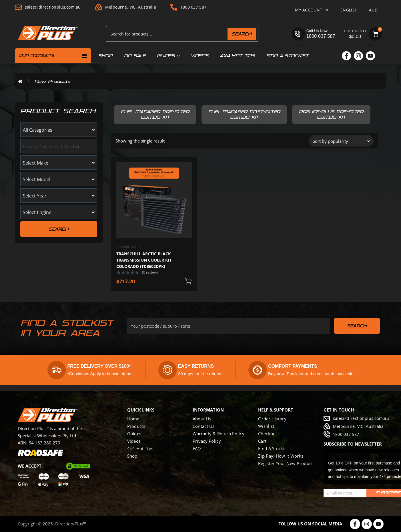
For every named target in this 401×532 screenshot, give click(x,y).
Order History (272, 419)
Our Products (53, 55)
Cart (262, 441)
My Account (312, 10)
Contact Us (204, 426)
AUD (373, 10)
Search (242, 34)
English (349, 10)
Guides (168, 55)
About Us (202, 419)
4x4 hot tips (237, 55)
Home (133, 419)
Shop (105, 55)
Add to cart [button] (188, 281)
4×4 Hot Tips (140, 448)
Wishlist (266, 426)
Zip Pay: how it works (280, 456)
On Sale (134, 55)
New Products (128, 247)
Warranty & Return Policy (218, 433)
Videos (199, 55)
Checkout (267, 433)
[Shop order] (341, 141)
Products (136, 426)
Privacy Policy (207, 441)
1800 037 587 (320, 36)
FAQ (197, 448)
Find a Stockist (287, 55)
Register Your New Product (285, 463)
